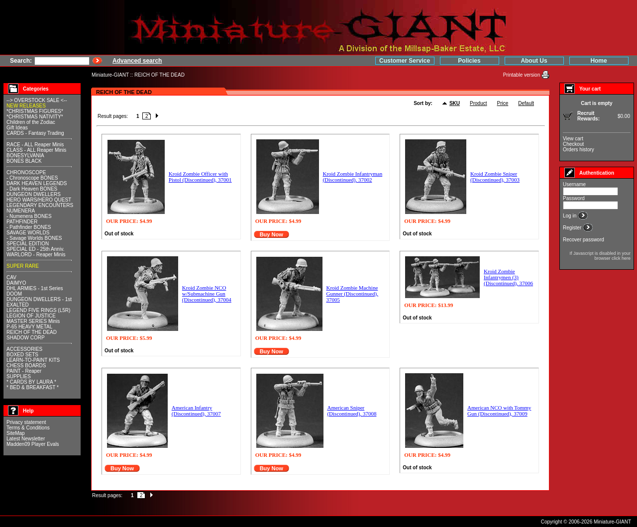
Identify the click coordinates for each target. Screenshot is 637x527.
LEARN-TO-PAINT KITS (33, 360)
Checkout (573, 144)
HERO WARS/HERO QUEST (38, 200)
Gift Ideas (17, 127)
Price (503, 103)
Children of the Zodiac (30, 122)
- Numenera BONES (29, 216)
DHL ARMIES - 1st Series (34, 288)
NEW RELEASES (26, 105)
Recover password (583, 239)
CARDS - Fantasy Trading (35, 133)
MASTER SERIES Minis (33, 321)
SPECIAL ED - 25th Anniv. (35, 249)
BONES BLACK (24, 161)
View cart (573, 138)
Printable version (522, 75)
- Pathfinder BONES (28, 227)
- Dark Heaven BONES (31, 189)
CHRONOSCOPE (26, 172)
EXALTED (17, 305)
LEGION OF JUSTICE (31, 315)
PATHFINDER (21, 221)
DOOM (14, 294)
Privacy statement (26, 422)
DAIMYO (16, 283)
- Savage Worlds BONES (34, 238)
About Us (534, 60)
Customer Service (404, 60)
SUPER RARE (22, 266)
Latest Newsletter (25, 438)
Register (573, 227)
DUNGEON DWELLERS (33, 194)
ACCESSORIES (24, 349)
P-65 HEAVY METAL (29, 326)
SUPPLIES (18, 376)
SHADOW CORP (25, 337)
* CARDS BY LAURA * (31, 382)
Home (598, 60)
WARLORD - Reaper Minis (36, 254)
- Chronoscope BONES (32, 178)
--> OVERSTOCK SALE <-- (36, 100)
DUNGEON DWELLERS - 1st (39, 299)
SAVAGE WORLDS (27, 232)
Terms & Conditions (28, 427)
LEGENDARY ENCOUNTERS (39, 205)
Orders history (578, 149)
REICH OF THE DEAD (159, 75)
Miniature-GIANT (110, 75)
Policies (469, 60)
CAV (11, 277)
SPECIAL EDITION (27, 243)
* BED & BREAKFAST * (32, 387)
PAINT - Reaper (23, 371)
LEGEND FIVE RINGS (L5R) (38, 310)
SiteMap (15, 433)
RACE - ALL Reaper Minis (35, 144)
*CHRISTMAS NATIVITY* (34, 116)
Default (526, 103)
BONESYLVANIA (25, 155)
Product (478, 103)
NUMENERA (20, 210)
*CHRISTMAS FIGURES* (34, 111)
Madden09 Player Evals (32, 444)
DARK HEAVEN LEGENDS (36, 183)
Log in (570, 215)
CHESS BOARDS (26, 365)
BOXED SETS (22, 354)
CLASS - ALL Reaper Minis (36, 150)
